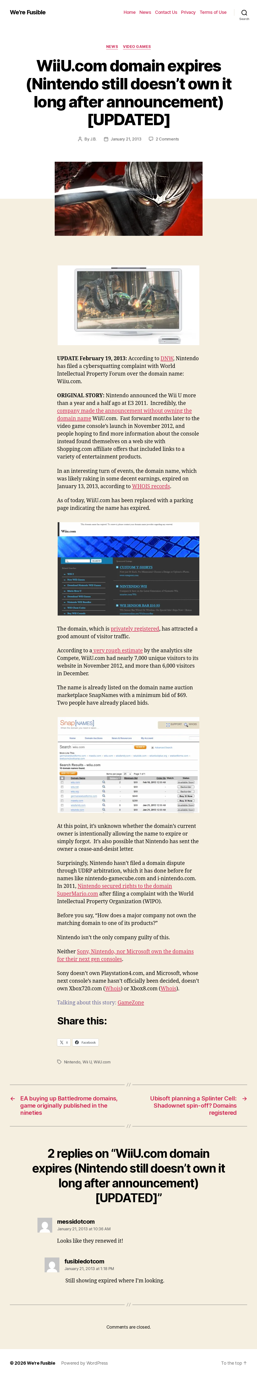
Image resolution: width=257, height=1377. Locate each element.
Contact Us (166, 12)
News (145, 12)
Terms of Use (213, 12)
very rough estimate (117, 650)
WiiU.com (102, 1061)
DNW (167, 358)
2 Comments (167, 139)
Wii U (87, 1061)
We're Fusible (28, 12)
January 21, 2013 (126, 139)
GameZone (131, 1002)
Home (130, 12)
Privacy (188, 12)
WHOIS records (151, 486)
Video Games (137, 46)
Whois (113, 988)
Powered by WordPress (84, 1363)
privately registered (135, 629)
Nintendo (72, 1061)
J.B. (93, 139)
